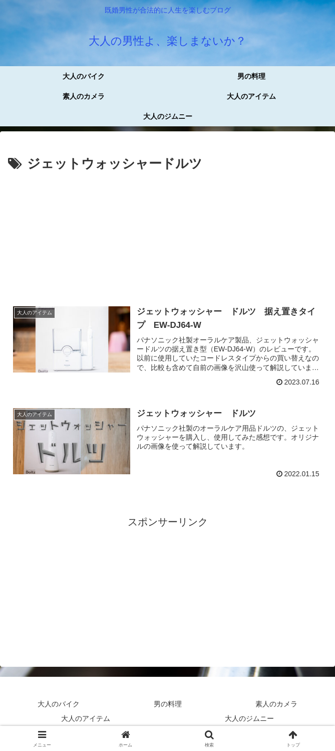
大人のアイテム (85, 718)
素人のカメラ (276, 704)
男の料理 (168, 704)
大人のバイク (59, 704)
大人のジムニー (249, 718)
